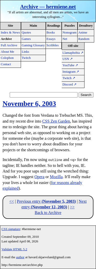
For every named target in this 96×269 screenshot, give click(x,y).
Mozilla (56, 177)
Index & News (10, 32)
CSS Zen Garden (56, 121)
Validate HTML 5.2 (14, 249)
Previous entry (46, 201)
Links (25, 51)
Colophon (7, 58)
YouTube (70, 65)
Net (64, 39)
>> (72, 207)
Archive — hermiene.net (48, 6)
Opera (39, 177)
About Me (7, 51)
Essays (51, 39)
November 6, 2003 (29, 103)
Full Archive (9, 45)
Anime (82, 32)
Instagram (70, 71)
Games (26, 39)
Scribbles (53, 45)
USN (67, 59)
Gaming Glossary (33, 45)
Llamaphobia (72, 53)
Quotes (26, 32)
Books (51, 32)
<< (11, 201)
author (20, 257)
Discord (69, 84)
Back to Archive (48, 212)
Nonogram (69, 32)
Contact (6, 64)
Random (83, 39)
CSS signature (11, 229)
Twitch (26, 58)
